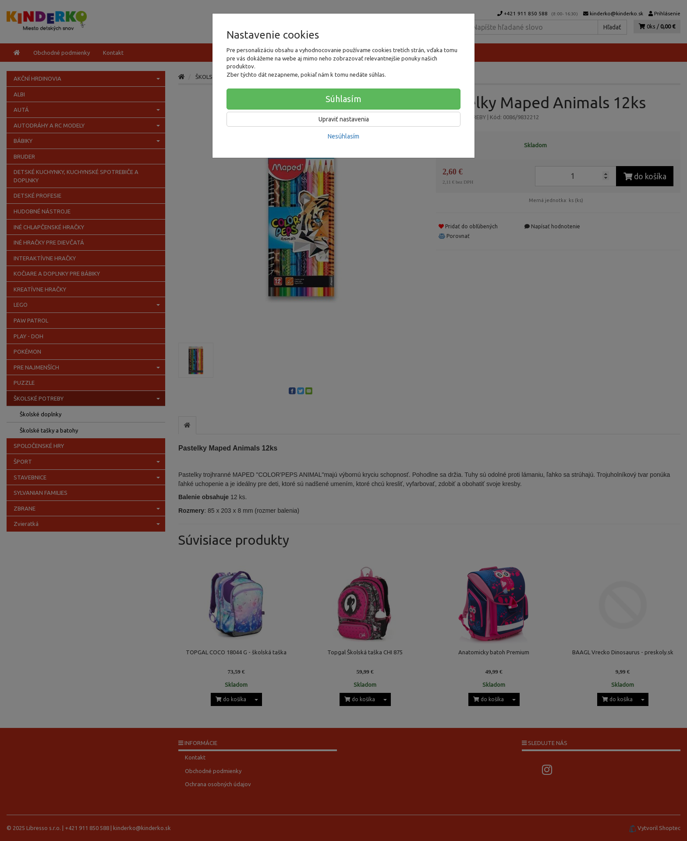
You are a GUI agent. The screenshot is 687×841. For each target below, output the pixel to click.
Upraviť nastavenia (344, 119)
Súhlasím (343, 99)
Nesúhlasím (343, 136)
